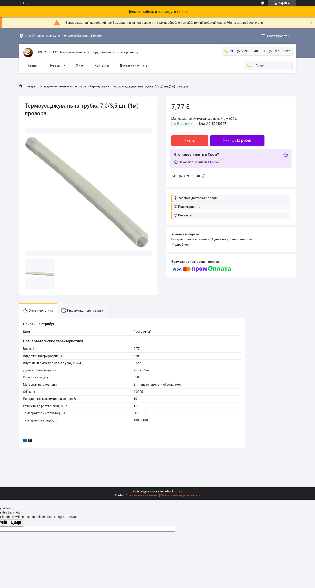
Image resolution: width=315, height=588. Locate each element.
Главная (32, 65)
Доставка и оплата (133, 65)
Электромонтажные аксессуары (63, 86)
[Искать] (249, 65)
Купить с (237, 141)
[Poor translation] (16, 523)
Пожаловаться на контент (142, 495)
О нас (80, 65)
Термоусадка (99, 86)
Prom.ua (177, 491)
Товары (54, 65)
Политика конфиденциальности (180, 495)
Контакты (102, 65)
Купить (190, 140)
